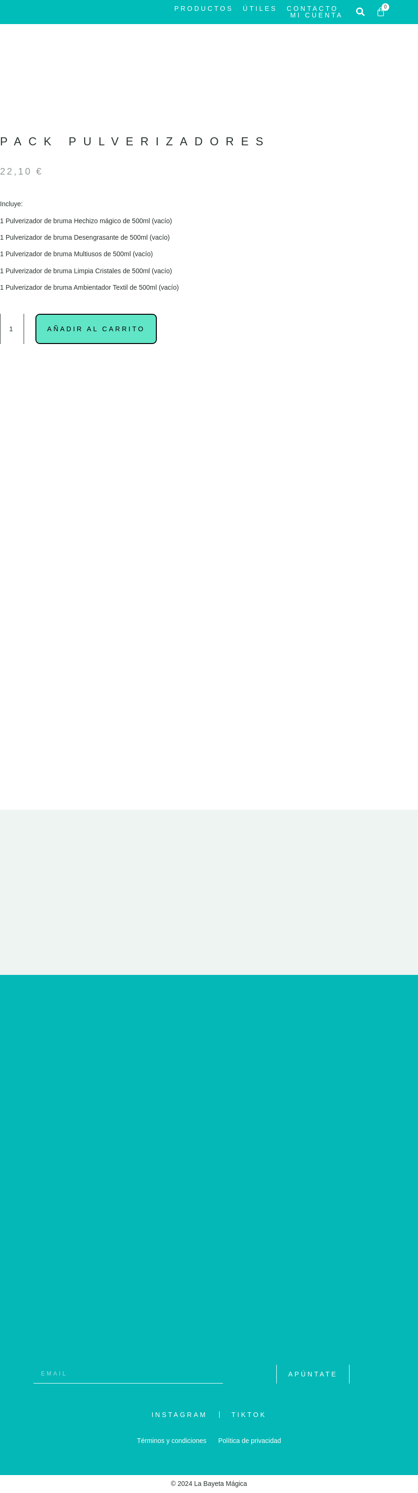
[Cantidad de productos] (12, 329)
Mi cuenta (316, 15)
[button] (360, 12)
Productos (203, 8)
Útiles (260, 8)
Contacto (312, 8)
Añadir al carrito (96, 329)
